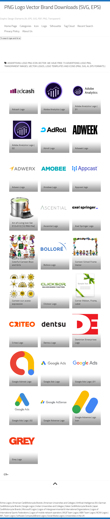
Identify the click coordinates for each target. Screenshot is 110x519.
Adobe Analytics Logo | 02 (23, 147)
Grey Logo (17, 459)
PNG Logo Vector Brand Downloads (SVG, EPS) (52, 7)
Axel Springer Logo (84, 226)
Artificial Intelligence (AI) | (87, 503)
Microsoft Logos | (30, 509)
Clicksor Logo (50, 303)
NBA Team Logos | (88, 512)
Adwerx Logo (18, 187)
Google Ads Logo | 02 (22, 420)
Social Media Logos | (56, 516)
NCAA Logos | (102, 512)
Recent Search (85, 26)
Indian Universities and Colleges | (50, 506)
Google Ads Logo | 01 (85, 381)
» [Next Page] (7, 474)
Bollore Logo (50, 265)
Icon (36, 26)
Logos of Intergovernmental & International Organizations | (64, 509)
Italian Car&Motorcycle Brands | (79, 506)
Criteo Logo (17, 342)
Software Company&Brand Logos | (31, 516)
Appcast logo (81, 187)
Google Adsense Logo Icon (85, 419)
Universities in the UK (75, 516)
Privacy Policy (11, 31)
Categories (25, 26)
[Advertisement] (55, 49)
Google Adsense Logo (54, 420)
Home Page (10, 26)
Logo (44, 26)
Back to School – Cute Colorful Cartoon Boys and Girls (23, 261)
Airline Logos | (6, 503)
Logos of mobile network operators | (46, 512)
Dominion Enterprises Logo (86, 341)
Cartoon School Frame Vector (86, 263)
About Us (27, 31)
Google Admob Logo (21, 381)
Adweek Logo (81, 148)
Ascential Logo (51, 226)
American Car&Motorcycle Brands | (28, 503)
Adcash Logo (18, 109)
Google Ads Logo (52, 381)
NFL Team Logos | (8, 516)
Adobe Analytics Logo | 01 (86, 108)
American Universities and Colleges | (60, 503)
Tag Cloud (69, 26)
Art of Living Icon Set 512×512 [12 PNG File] (23, 224)
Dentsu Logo (50, 342)
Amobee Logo (50, 187)
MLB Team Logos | (71, 512)
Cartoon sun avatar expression (21, 302)
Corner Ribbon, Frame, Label (86, 302)
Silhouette (55, 26)
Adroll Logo (49, 148)
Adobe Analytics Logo (54, 109)
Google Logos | (29, 506)
